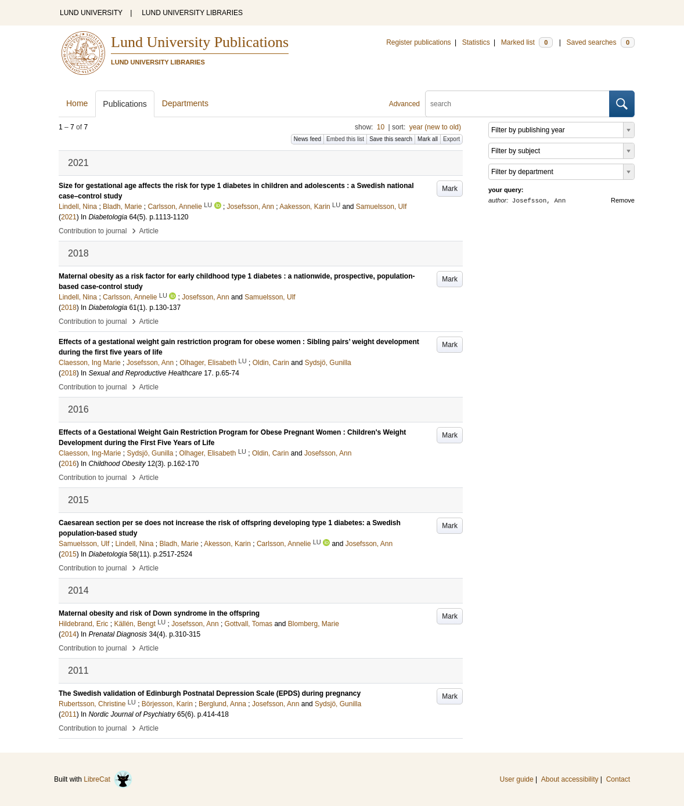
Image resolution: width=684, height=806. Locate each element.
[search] (517, 104)
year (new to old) (435, 127)
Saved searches (600, 42)
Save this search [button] (390, 139)
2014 (69, 634)
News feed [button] (307, 139)
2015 (69, 554)
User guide (517, 779)
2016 (69, 464)
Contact (618, 779)
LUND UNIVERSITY (91, 13)
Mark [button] (450, 189)
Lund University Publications (200, 42)
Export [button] (451, 139)
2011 (69, 714)
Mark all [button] (427, 139)
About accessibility (570, 779)
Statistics (476, 42)
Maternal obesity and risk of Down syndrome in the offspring (159, 613)
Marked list (527, 42)
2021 (69, 217)
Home (77, 103)
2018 (69, 307)
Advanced (404, 104)
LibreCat (108, 779)
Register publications (418, 42)
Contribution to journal (93, 231)
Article (149, 231)
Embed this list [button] (345, 139)
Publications (125, 104)
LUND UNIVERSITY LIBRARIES (192, 13)
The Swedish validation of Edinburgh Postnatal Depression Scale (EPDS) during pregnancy (210, 693)
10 (380, 127)
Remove (623, 200)
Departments (185, 103)
